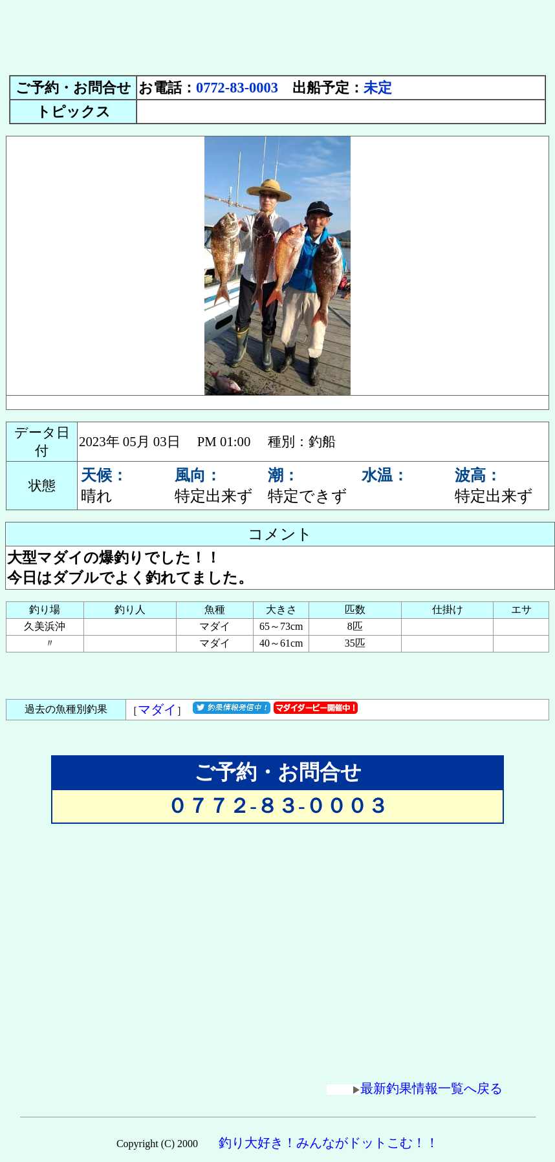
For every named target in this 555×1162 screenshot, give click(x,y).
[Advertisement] (277, 34)
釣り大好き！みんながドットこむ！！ (329, 1142)
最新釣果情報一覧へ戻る (415, 1088)
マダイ (157, 709)
